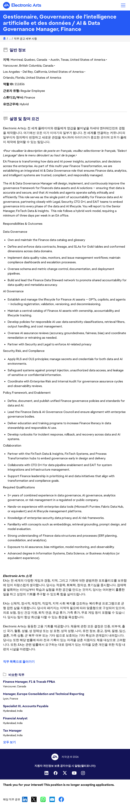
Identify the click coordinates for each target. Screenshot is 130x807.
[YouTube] (74, 773)
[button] (123, 5)
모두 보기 (9, 742)
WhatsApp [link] (43, 799)
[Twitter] (65, 773)
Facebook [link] (61, 799)
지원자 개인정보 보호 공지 (49, 765)
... (10, 38)
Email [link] (52, 799)
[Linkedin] (47, 773)
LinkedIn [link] (24, 799)
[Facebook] (56, 773)
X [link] (33, 799)
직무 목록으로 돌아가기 (19, 662)
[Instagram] (83, 773)
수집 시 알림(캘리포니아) (80, 765)
